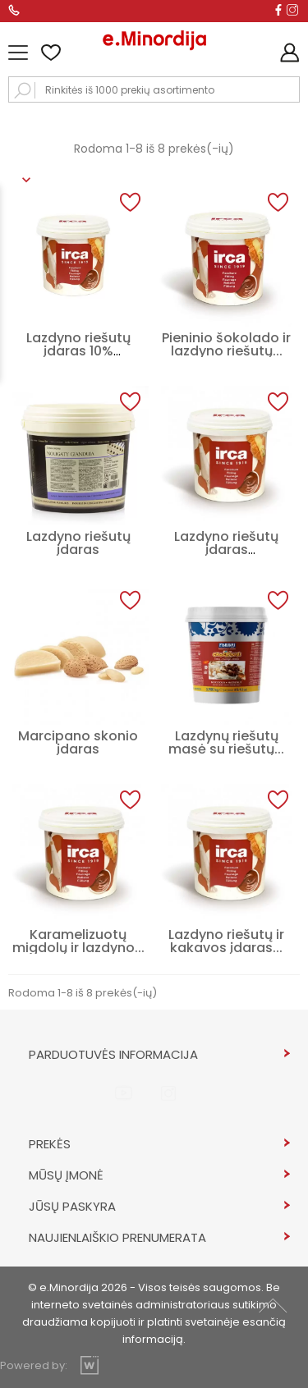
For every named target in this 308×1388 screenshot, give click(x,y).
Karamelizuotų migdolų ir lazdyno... (78, 941)
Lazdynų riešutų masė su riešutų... (226, 742)
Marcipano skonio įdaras (78, 742)
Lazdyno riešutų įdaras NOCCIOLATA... (226, 549)
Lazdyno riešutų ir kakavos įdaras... (226, 941)
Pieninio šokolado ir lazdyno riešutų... (226, 344)
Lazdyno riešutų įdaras (78, 543)
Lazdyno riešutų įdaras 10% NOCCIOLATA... (78, 350)
